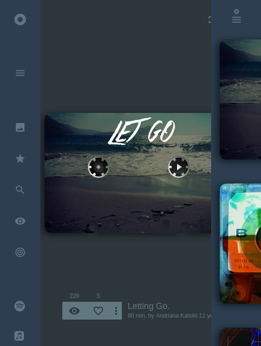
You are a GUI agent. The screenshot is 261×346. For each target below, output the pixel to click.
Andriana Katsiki (177, 315)
